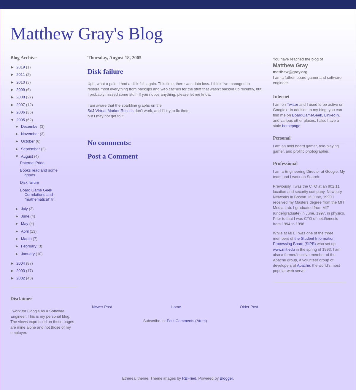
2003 (21, 270)
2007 (21, 105)
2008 (21, 97)
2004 (21, 263)
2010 (21, 82)
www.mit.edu (284, 249)
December (30, 126)
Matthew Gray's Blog (86, 33)
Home (176, 307)
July (25, 209)
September (31, 149)
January (28, 254)
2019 (21, 67)
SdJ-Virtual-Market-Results (111, 110)
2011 (21, 74)
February (29, 246)
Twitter (292, 104)
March (27, 238)
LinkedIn (331, 115)
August (27, 156)
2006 (21, 112)
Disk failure (29, 182)
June (26, 216)
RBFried (189, 378)
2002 (21, 278)
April (25, 231)
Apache (303, 265)
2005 (21, 120)
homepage (291, 126)
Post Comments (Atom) (187, 321)
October (28, 141)
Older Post (249, 307)
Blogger (226, 378)
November (30, 134)
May (25, 223)
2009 (21, 89)
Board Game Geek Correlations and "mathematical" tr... (38, 195)
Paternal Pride (32, 163)
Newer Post (102, 307)
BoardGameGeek (307, 115)
